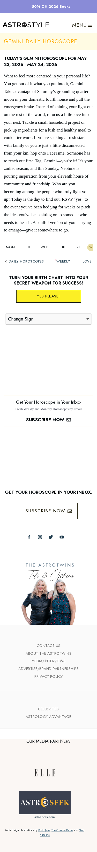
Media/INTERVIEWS (49, 661)
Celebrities (48, 709)
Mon (10, 247)
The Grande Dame (62, 830)
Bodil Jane (44, 830)
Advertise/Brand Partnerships (48, 668)
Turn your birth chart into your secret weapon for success (48, 280)
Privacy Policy (48, 676)
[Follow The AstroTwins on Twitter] (51, 537)
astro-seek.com (44, 817)
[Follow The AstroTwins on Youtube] (61, 537)
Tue (27, 247)
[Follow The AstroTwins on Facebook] (29, 537)
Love (87, 261)
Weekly (63, 261)
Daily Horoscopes (24, 261)
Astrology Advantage (48, 716)
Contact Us (49, 645)
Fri (77, 247)
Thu (62, 247)
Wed (45, 247)
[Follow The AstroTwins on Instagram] (40, 537)
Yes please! (48, 296)
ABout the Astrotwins (48, 653)
